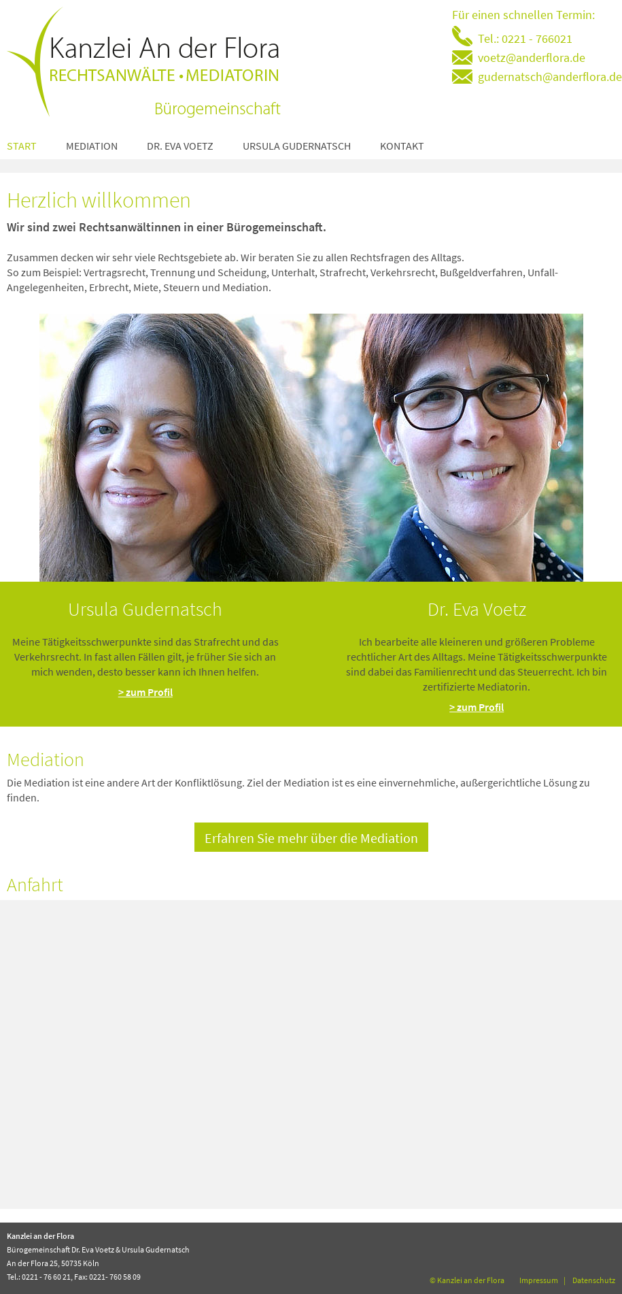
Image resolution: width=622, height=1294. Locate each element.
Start (22, 145)
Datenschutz (593, 1280)
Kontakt (402, 145)
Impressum (538, 1280)
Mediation (92, 145)
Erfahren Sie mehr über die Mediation (311, 837)
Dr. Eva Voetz (180, 145)
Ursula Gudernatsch (297, 145)
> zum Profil (145, 692)
